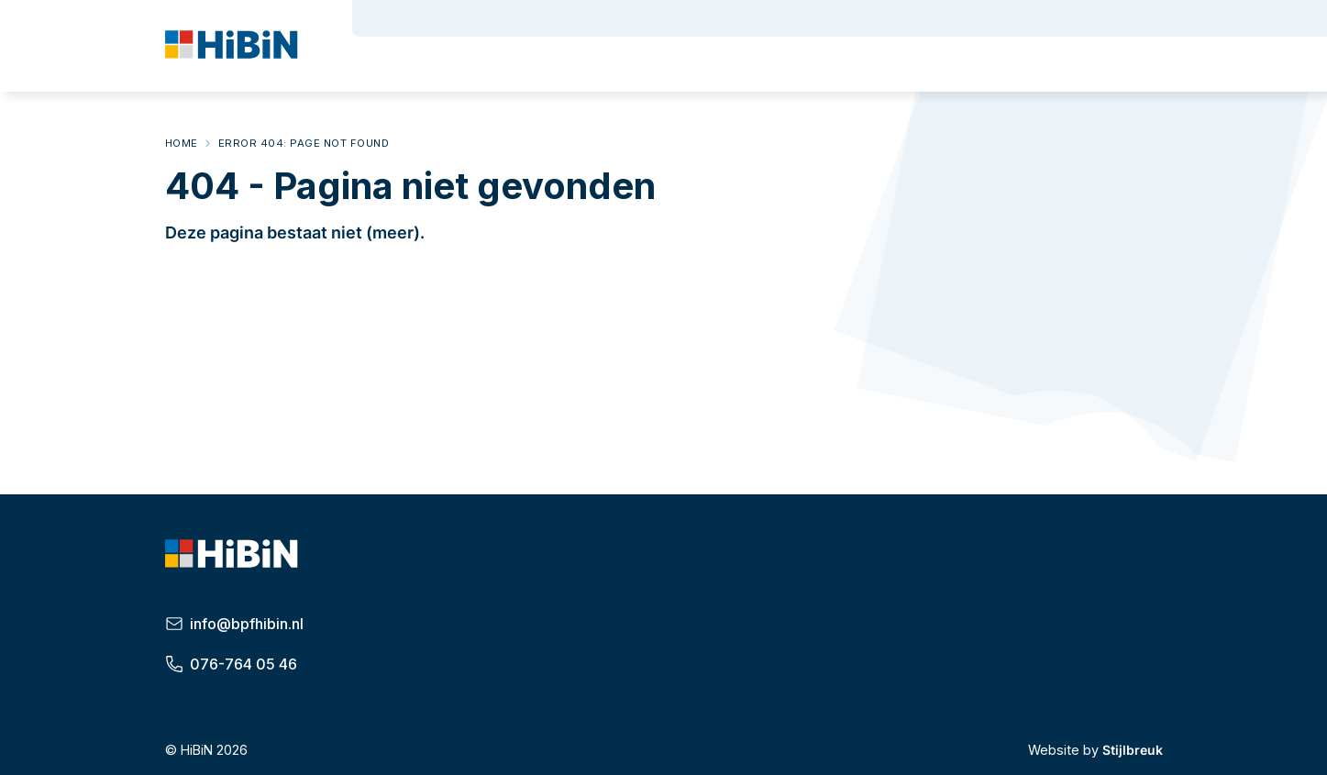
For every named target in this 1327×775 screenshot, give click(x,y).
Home (181, 143)
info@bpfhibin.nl (234, 624)
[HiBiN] (234, 47)
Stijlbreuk (1132, 750)
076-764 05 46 (231, 664)
